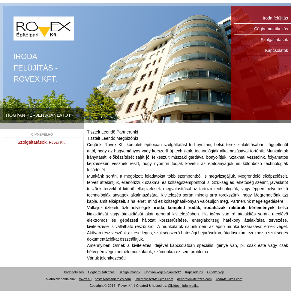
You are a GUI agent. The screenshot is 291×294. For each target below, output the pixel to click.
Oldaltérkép (215, 272)
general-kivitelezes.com (194, 279)
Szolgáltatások (274, 39)
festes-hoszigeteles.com (113, 279)
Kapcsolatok (276, 50)
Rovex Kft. (57, 142)
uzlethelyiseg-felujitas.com (154, 279)
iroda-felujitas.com (229, 279)
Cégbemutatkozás (271, 28)
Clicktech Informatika (183, 285)
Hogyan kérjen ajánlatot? (162, 272)
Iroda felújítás (44, 28)
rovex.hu (85, 279)
